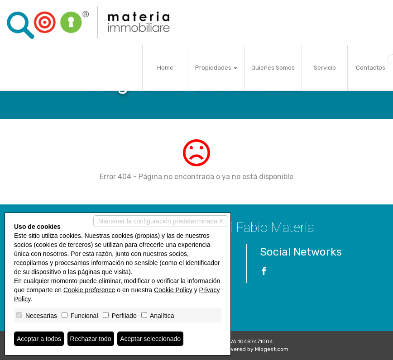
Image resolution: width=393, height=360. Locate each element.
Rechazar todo (90, 338)
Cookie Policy (173, 290)
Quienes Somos (273, 67)
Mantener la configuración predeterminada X (160, 221)
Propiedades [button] (216, 67)
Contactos (370, 67)
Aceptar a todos (39, 338)
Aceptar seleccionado (150, 338)
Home (165, 67)
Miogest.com (271, 349)
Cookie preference (89, 290)
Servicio (325, 67)
